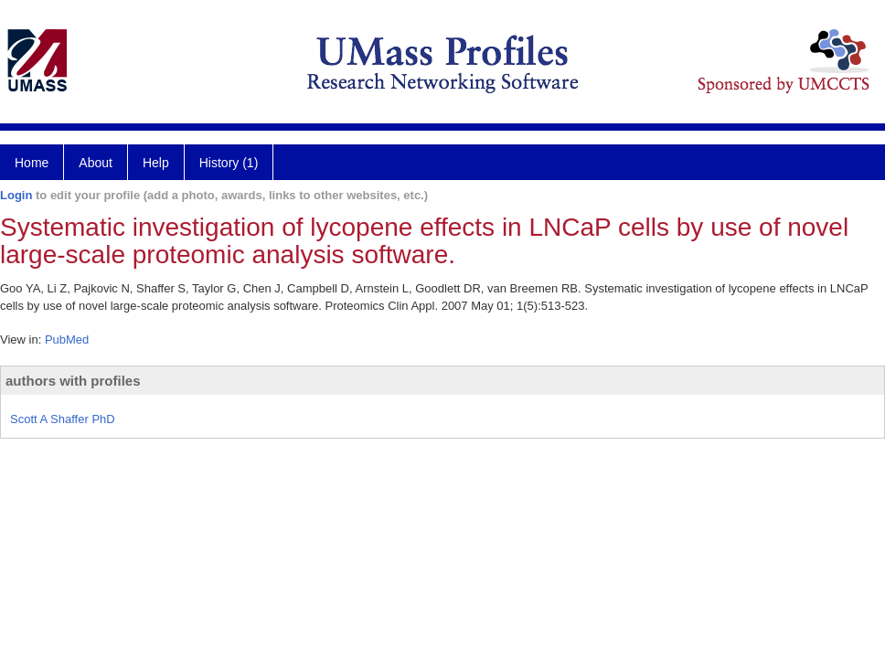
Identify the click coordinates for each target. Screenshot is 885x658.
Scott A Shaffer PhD (62, 419)
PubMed (67, 339)
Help (156, 162)
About (95, 162)
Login (16, 195)
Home (31, 162)
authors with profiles (73, 380)
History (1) (229, 162)
